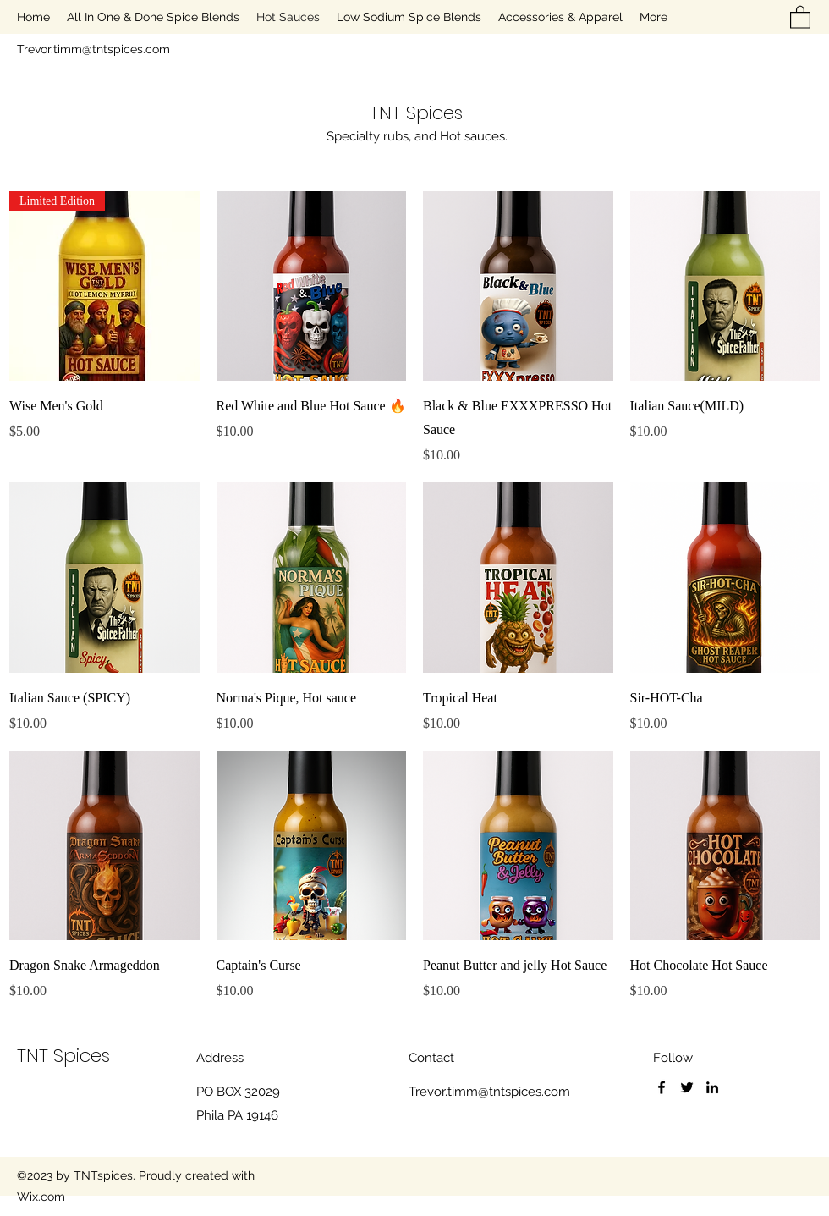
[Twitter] (686, 1087)
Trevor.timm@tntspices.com (93, 49)
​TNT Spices (416, 113)
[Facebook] (661, 1087)
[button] (800, 16)
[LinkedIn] (712, 1087)
